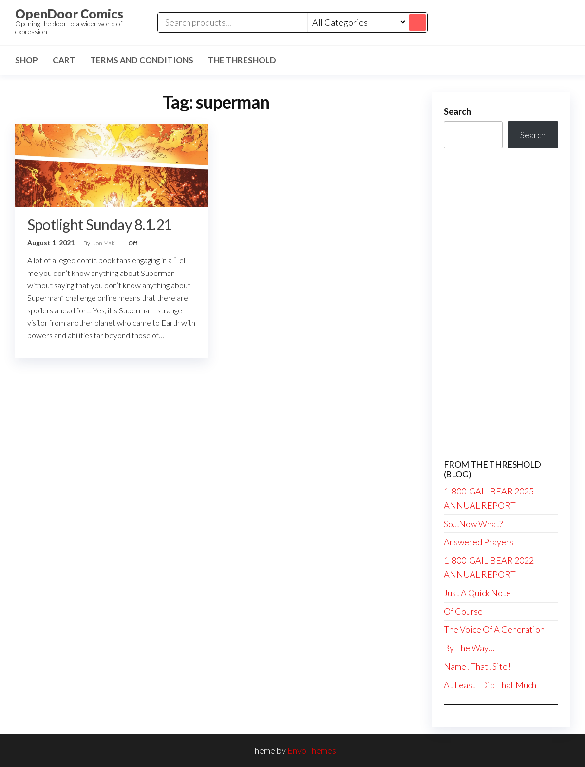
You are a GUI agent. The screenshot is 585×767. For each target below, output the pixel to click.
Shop (26, 60)
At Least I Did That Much (490, 684)
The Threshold (242, 60)
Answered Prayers (478, 541)
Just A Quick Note (477, 592)
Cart (64, 60)
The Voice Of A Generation (494, 629)
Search (457, 111)
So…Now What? (473, 523)
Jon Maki (105, 243)
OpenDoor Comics (69, 13)
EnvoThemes (311, 750)
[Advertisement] (501, 304)
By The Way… (469, 647)
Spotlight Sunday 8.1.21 (99, 224)
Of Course (463, 611)
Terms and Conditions (141, 60)
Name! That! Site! (477, 666)
